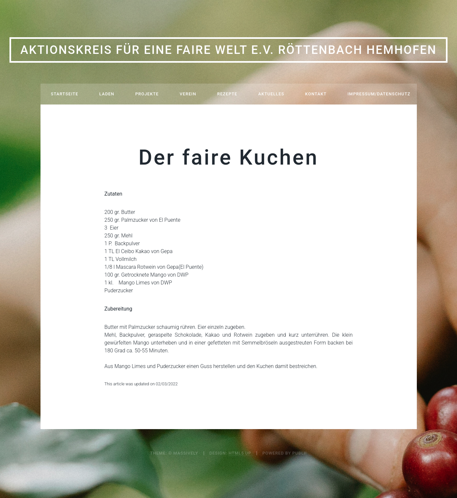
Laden (106, 93)
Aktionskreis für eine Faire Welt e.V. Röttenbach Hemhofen (228, 50)
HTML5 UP (240, 453)
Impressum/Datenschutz (379, 93)
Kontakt (316, 93)
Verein (188, 93)
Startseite (64, 93)
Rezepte (227, 93)
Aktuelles (271, 93)
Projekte (147, 93)
